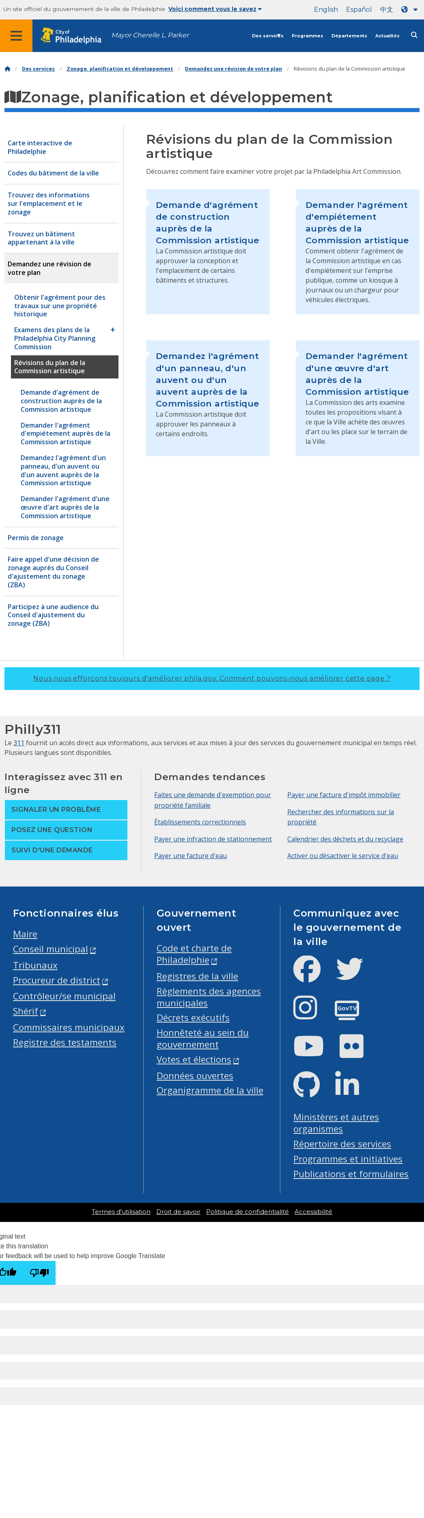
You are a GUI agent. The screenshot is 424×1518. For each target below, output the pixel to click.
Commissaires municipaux (69, 1027)
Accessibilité (313, 1211)
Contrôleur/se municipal (64, 996)
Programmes (307, 36)
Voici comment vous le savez (215, 9)
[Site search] (414, 35)
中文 (386, 9)
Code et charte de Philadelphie (194, 954)
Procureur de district (56, 980)
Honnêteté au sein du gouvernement (203, 1038)
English (326, 9)
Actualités (387, 36)
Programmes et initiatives (347, 1159)
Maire (25, 934)
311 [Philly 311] (18, 742)
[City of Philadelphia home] (75, 36)
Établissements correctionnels (200, 821)
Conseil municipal (50, 949)
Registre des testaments (64, 1042)
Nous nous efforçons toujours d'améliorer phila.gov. (211, 678)
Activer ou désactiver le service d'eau (342, 855)
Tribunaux (35, 965)
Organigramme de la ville (210, 1090)
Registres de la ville (197, 976)
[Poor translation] (39, 1273)
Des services (268, 36)
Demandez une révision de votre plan (233, 68)
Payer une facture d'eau (190, 855)
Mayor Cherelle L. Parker (150, 35)
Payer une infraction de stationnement (213, 839)
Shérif (25, 1011)
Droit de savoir (178, 1211)
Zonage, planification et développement (120, 68)
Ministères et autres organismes (336, 1123)
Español (359, 9)
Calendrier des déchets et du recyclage (345, 839)
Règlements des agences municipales (209, 997)
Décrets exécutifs (193, 1017)
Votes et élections (194, 1059)
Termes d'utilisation (121, 1211)
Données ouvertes (195, 1075)
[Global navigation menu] (16, 35)
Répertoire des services (342, 1143)
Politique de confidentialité (247, 1211)
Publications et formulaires (351, 1174)
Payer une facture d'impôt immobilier (343, 794)
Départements (349, 36)
